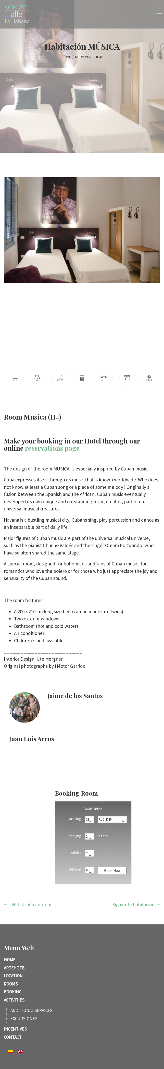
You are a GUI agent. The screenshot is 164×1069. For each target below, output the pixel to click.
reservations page (52, 447)
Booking (12, 992)
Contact (12, 1037)
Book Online (93, 809)
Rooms (11, 984)
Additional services (31, 1010)
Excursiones (23, 1018)
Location (13, 976)
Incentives (15, 1029)
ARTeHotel (15, 968)
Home (9, 960)
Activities (14, 1000)
